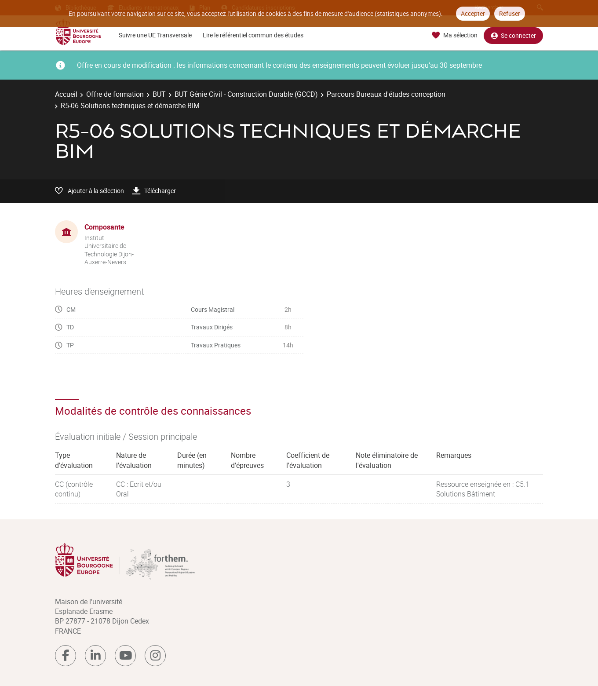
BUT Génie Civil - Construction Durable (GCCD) (246, 94)
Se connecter (513, 35)
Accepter (473, 13)
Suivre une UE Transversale (155, 35)
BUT (159, 94)
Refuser (509, 13)
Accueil (66, 94)
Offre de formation (115, 94)
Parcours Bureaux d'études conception (386, 94)
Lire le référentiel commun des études (253, 35)
